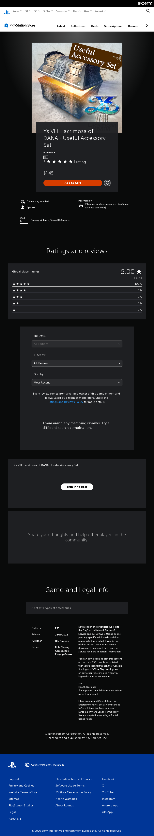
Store (86, 10)
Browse (133, 22)
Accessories (61, 10)
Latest (61, 22)
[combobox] (77, 340)
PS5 (26, 10)
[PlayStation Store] (20, 21)
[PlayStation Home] (7, 11)
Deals (95, 22)
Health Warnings (87, 683)
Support (99, 10)
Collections (78, 22)
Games (15, 10)
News (76, 10)
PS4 (36, 10)
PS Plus (46, 10)
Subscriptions (113, 22)
